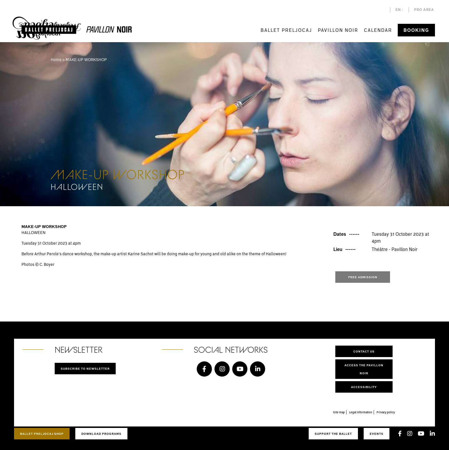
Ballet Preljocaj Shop (42, 434)
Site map (339, 412)
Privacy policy (386, 412)
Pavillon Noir (338, 30)
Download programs (101, 434)
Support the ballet (333, 434)
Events (376, 434)
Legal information (360, 412)
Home (56, 59)
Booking (416, 30)
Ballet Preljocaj (286, 30)
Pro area (424, 9)
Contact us (364, 351)
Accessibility (364, 387)
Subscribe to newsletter (85, 369)
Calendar (378, 30)
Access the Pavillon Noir (363, 369)
